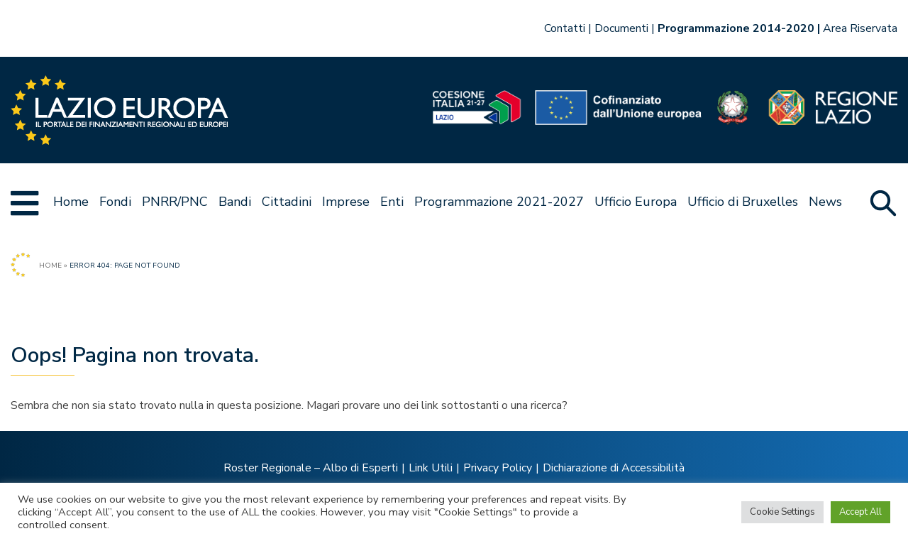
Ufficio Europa (635, 201)
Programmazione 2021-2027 (499, 201)
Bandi (234, 201)
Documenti (621, 28)
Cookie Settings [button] (782, 512)
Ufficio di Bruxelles (742, 201)
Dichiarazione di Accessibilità (614, 468)
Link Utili (431, 468)
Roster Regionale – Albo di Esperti (310, 468)
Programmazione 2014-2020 (736, 28)
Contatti (564, 28)
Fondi (115, 201)
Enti (392, 201)
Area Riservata (860, 28)
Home (71, 201)
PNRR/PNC (175, 201)
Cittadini (286, 201)
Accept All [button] (860, 512)
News (825, 201)
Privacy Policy (497, 468)
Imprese (346, 201)
